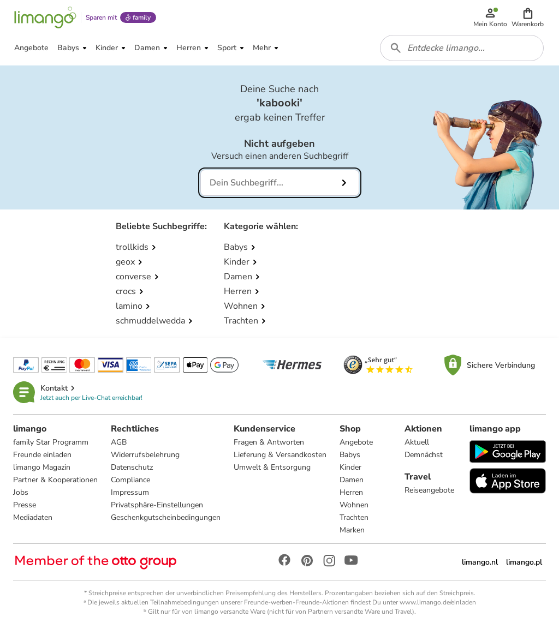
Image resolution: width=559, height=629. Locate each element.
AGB (119, 442)
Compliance (130, 480)
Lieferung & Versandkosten (280, 455)
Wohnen (354, 505)
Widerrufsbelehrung (145, 455)
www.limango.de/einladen (438, 602)
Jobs (20, 492)
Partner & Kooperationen (55, 480)
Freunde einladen (42, 455)
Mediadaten (32, 517)
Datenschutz (132, 467)
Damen (352, 480)
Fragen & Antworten (269, 442)
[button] (528, 17)
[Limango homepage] (45, 17)
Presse (24, 505)
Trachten (354, 517)
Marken (352, 530)
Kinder (350, 467)
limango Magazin (41, 467)
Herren (351, 492)
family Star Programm (50, 442)
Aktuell (417, 442)
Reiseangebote (429, 490)
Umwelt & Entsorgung (272, 467)
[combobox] (462, 48)
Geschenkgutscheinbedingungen (166, 517)
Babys (350, 455)
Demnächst (424, 455)
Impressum (130, 492)
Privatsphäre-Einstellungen (157, 505)
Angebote (356, 442)
